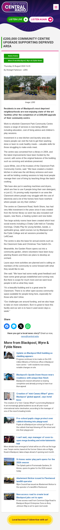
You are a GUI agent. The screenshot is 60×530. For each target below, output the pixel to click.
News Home (13, 56)
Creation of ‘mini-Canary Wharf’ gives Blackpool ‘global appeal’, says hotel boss (34, 396)
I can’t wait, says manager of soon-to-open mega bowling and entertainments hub (35, 440)
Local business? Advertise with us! (30, 519)
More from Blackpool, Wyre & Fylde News (25, 61)
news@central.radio (30, 336)
